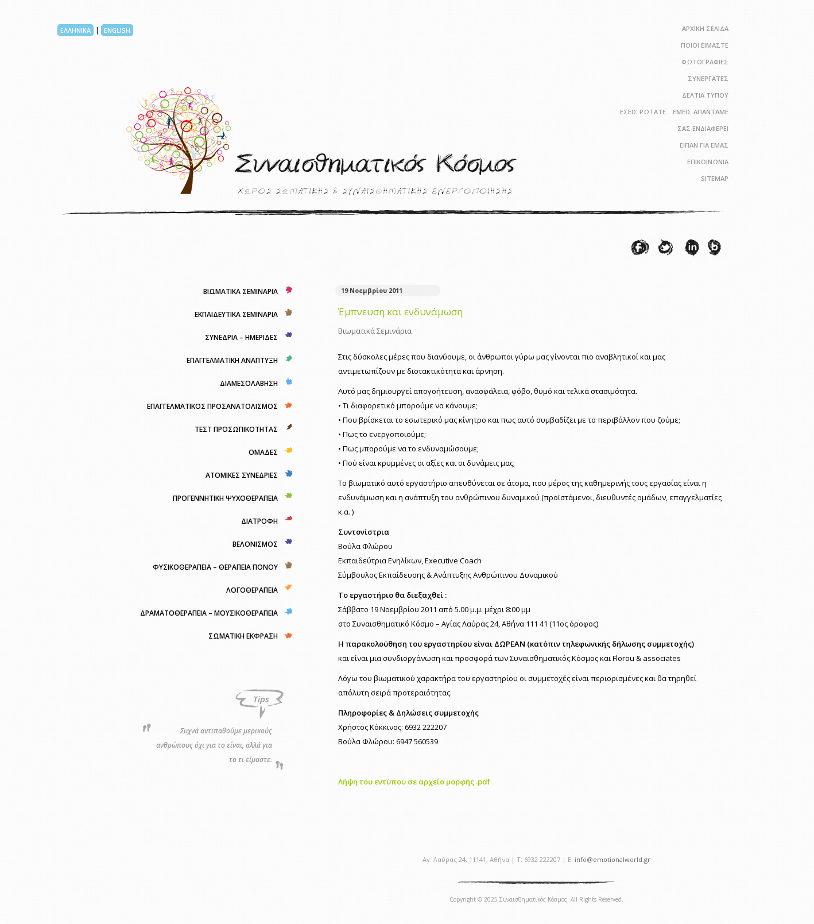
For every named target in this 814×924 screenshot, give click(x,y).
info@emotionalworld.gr (612, 859)
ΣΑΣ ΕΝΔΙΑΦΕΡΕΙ (702, 128)
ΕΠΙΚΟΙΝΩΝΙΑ (707, 161)
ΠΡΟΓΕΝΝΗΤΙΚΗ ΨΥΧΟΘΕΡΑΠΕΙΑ (225, 498)
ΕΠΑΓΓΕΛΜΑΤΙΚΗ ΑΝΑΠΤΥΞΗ (232, 360)
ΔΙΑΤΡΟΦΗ (259, 521)
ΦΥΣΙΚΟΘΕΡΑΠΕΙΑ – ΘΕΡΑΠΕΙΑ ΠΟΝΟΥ (215, 567)
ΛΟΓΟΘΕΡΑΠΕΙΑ (252, 590)
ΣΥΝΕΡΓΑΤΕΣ (708, 78)
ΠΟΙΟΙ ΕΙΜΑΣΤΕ (704, 45)
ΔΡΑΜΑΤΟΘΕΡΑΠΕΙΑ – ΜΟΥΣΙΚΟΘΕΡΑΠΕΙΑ (209, 613)
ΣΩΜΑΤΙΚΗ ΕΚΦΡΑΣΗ (243, 636)
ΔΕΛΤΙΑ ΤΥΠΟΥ (705, 95)
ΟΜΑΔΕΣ (263, 452)
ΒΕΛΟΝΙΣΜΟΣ (255, 544)
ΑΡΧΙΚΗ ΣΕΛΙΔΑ (705, 28)
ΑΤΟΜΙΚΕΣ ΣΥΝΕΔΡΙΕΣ (242, 475)
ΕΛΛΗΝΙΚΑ (75, 30)
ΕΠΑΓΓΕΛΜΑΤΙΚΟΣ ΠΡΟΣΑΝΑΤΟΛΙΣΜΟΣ (212, 406)
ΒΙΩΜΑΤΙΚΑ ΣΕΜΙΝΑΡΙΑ (240, 291)
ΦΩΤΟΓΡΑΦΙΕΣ (704, 61)
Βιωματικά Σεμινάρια (375, 331)
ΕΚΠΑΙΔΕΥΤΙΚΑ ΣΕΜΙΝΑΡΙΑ (236, 314)
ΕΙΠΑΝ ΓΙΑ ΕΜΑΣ (704, 145)
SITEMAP (714, 178)
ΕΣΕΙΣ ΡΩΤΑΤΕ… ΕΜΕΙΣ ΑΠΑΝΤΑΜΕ (674, 111)
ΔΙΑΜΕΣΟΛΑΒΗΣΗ (249, 383)
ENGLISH (117, 30)
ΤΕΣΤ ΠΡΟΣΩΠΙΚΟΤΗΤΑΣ (236, 429)
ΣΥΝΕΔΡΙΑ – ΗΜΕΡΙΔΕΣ (241, 337)
